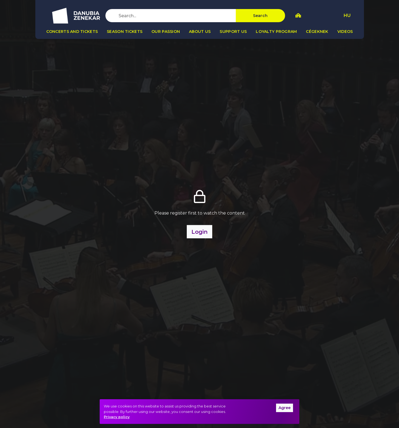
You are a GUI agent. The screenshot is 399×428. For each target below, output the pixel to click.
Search (260, 15)
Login (199, 232)
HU (347, 15)
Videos (345, 31)
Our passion (165, 31)
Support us (233, 31)
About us (200, 31)
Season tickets (124, 31)
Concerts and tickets (72, 31)
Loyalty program (276, 31)
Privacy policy (117, 417)
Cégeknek (317, 31)
